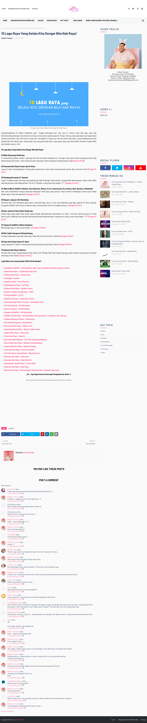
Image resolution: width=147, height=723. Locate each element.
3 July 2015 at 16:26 (14, 508)
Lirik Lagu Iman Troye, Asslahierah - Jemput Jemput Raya (127, 183)
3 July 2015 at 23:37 (14, 599)
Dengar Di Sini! (77, 161)
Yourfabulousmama (14, 602)
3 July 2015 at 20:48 (15, 561)
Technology (104, 349)
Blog (102, 334)
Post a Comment (7, 711)
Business (104, 338)
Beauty (103, 331)
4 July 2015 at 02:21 (15, 660)
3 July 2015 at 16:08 (14, 493)
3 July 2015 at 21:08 (14, 569)
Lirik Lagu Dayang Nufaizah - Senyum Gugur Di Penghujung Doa (128, 242)
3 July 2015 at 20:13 (14, 554)
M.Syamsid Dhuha (14, 612)
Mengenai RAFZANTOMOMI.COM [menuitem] (22, 20)
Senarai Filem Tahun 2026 (121, 271)
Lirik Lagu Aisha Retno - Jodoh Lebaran (125, 192)
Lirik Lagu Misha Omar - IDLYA (122, 231)
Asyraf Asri (11, 696)
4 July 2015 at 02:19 (14, 636)
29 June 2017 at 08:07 (15, 708)
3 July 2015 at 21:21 (14, 576)
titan (9, 620)
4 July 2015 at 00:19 (14, 616)
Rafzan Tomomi (6, 38)
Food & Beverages (107, 345)
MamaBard (11, 534)
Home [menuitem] (5, 20)
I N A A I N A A (12, 565)
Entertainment (105, 341)
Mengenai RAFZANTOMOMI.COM (18, 9)
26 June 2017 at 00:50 (15, 700)
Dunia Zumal (12, 580)
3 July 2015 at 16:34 (14, 524)
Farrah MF (11, 489)
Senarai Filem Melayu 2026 (121, 221)
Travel (103, 352)
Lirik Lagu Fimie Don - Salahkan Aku (124, 251)
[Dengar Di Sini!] (72, 183)
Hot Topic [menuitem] (64, 20)
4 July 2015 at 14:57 (14, 693)
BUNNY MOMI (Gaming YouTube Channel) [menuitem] (101, 20)
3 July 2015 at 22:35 (15, 584)
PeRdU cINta (12, 550)
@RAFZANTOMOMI (18, 720)
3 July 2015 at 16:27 (14, 516)
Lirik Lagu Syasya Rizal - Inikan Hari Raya (126, 212)
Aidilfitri (9, 28)
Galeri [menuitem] (40, 20)
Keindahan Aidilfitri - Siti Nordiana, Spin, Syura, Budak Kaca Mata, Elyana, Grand (36, 268)
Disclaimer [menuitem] (77, 20)
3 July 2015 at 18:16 (14, 546)
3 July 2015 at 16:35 (14, 531)
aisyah (9, 587)
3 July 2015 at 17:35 (14, 539)
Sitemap (35, 9)
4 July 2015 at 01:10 (14, 628)
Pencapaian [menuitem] (52, 20)
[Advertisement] (50, 61)
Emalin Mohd (12, 595)
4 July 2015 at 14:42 (15, 685)
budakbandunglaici (14, 681)
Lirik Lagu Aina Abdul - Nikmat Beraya (125, 261)
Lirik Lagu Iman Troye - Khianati (123, 202)
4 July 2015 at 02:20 (15, 643)
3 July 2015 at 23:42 (15, 609)
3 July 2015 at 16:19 (14, 501)
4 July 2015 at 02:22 (15, 678)
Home (4, 9)
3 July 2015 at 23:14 (14, 592)
